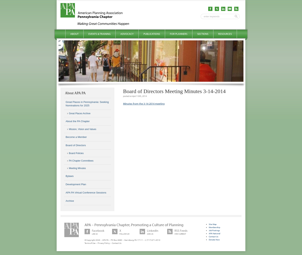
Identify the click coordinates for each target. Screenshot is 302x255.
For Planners (178, 34)
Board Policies (76, 153)
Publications (151, 34)
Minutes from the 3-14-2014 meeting (144, 103)
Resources (225, 34)
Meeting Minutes (77, 168)
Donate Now (214, 239)
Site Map (212, 224)
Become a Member (76, 137)
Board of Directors (76, 145)
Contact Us (116, 243)
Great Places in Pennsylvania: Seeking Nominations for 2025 (87, 104)
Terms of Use (90, 243)
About (74, 34)
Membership (214, 227)
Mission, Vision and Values (82, 129)
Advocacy (127, 34)
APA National (214, 233)
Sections (202, 34)
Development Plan (76, 184)
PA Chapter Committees (81, 160)
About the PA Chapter (78, 121)
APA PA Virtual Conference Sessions (86, 192)
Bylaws (70, 176)
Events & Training (99, 34)
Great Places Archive (80, 113)
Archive (70, 200)
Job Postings (214, 230)
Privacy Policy (104, 243)
